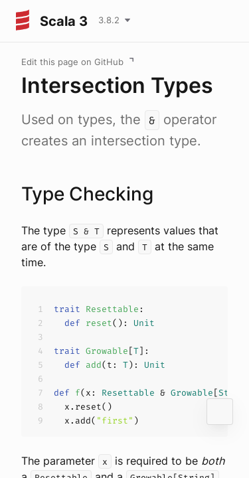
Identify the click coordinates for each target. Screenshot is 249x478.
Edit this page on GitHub (72, 61)
